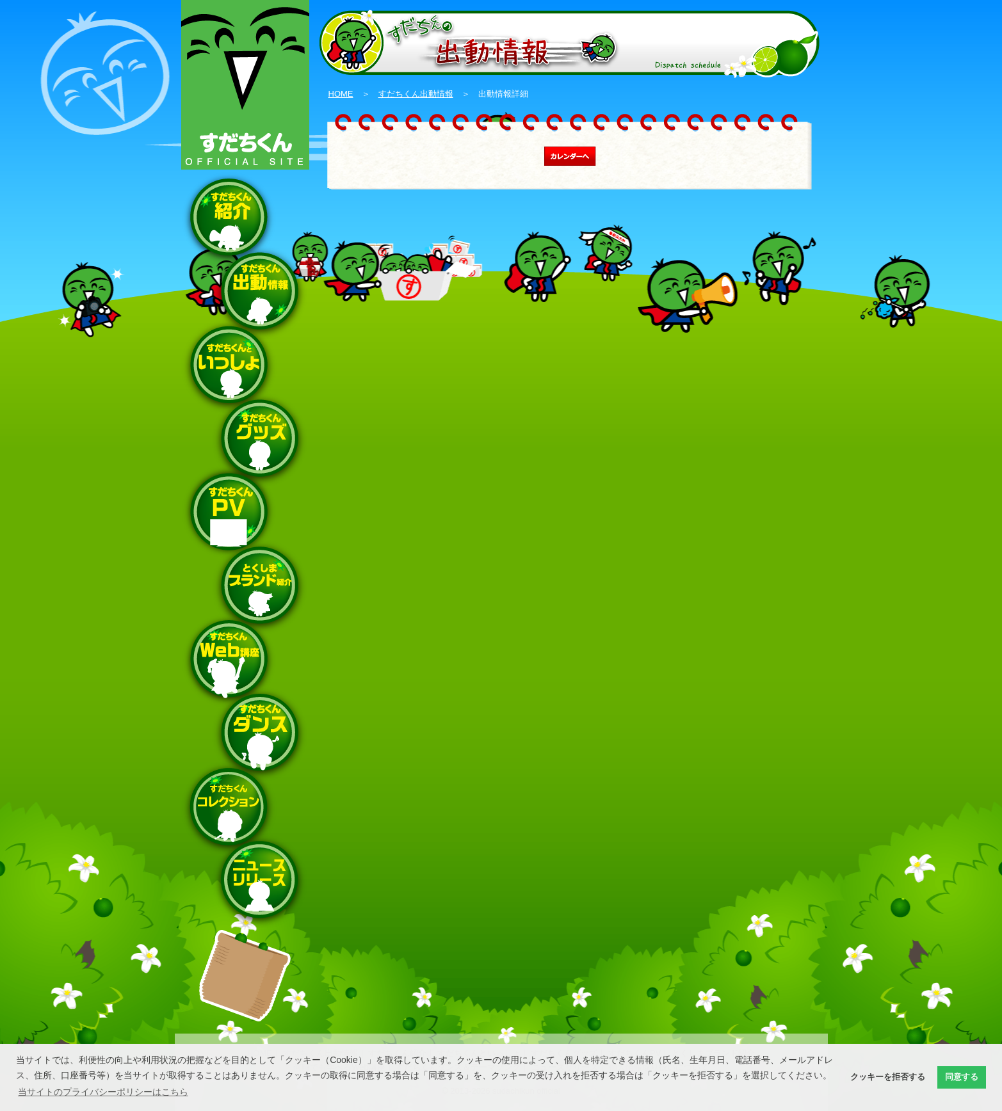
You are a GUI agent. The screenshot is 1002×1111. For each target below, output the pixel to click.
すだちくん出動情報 (415, 94)
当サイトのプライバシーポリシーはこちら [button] (103, 1092)
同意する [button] (961, 1077)
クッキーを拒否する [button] (887, 1077)
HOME (340, 94)
